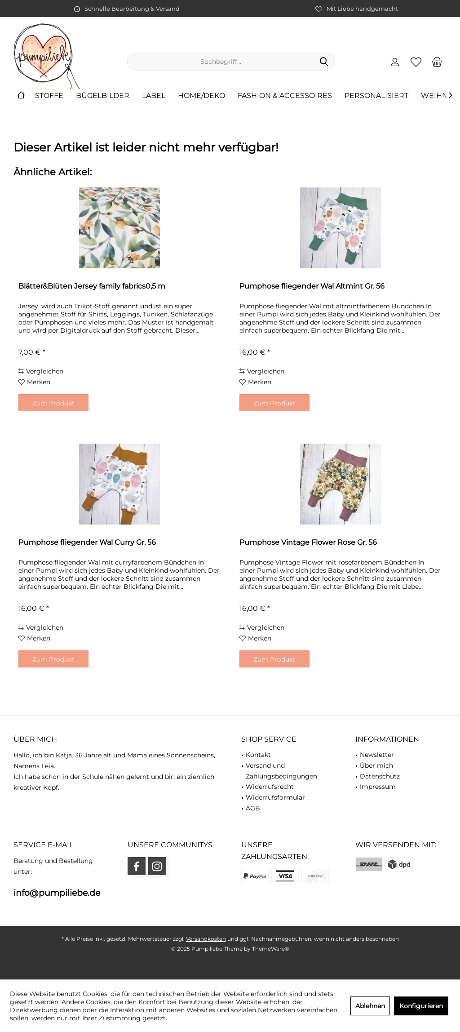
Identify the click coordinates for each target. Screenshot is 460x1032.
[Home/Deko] (201, 96)
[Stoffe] (49, 96)
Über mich (376, 765)
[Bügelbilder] (103, 96)
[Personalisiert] (376, 96)
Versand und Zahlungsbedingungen (281, 770)
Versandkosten (206, 938)
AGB (253, 808)
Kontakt (258, 755)
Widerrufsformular (275, 797)
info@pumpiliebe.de (56, 893)
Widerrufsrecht (270, 787)
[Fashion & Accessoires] (284, 96)
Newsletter (377, 755)
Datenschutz (380, 776)
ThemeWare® (270, 948)
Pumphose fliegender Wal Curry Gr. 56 (87, 542)
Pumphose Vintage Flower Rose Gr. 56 (308, 542)
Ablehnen (370, 1006)
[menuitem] (437, 62)
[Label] (154, 96)
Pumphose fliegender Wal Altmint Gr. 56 (312, 286)
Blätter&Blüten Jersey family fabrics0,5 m (91, 286)
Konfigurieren (421, 1006)
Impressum (378, 787)
